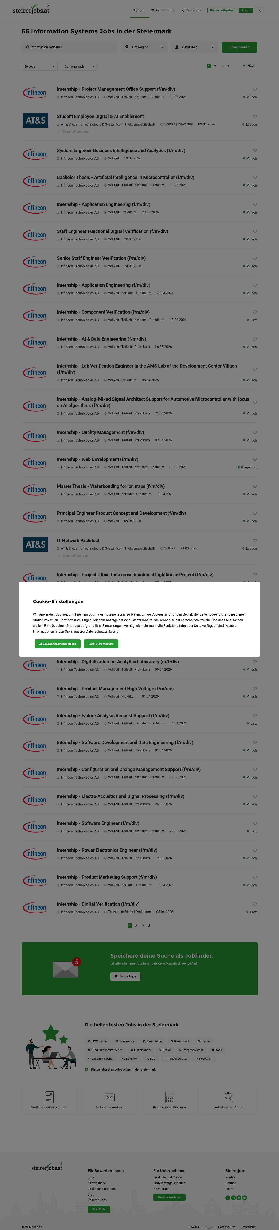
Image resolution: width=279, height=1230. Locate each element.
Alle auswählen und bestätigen (57, 643)
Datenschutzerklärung (102, 631)
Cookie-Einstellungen (101, 643)
